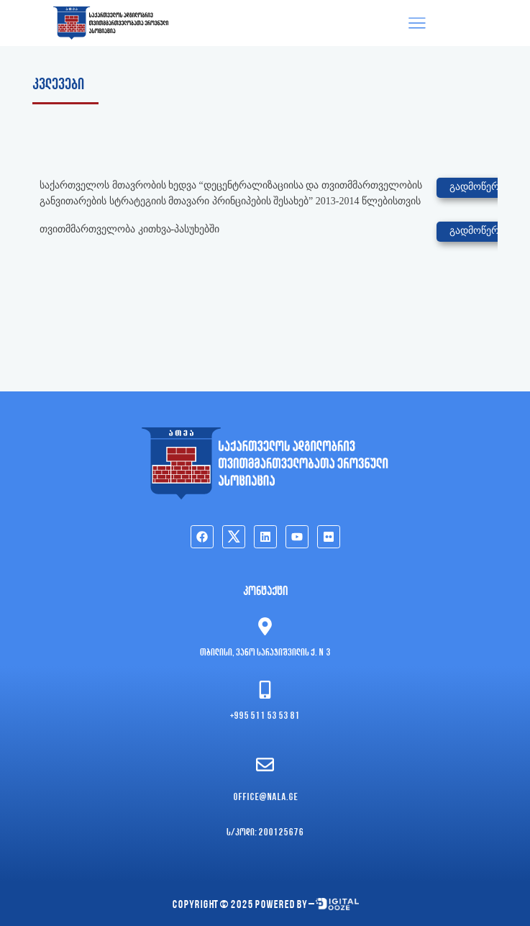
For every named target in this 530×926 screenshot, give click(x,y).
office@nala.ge (265, 797)
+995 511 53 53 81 (265, 716)
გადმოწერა (476, 186)
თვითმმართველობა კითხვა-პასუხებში (129, 229)
